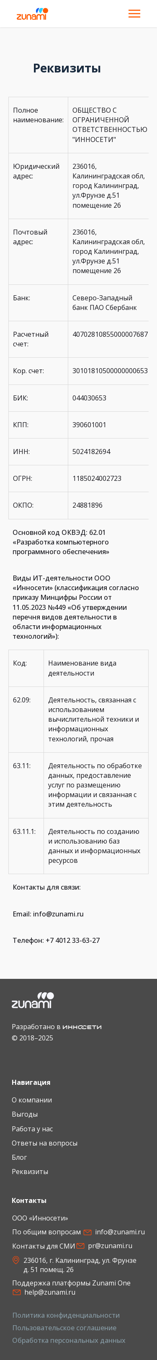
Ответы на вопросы (44, 1143)
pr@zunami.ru (110, 1245)
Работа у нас (32, 1128)
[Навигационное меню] (134, 14)
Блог (19, 1157)
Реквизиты (30, 1171)
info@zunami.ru (120, 1231)
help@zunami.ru (49, 1292)
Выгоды (25, 1114)
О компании (32, 1100)
